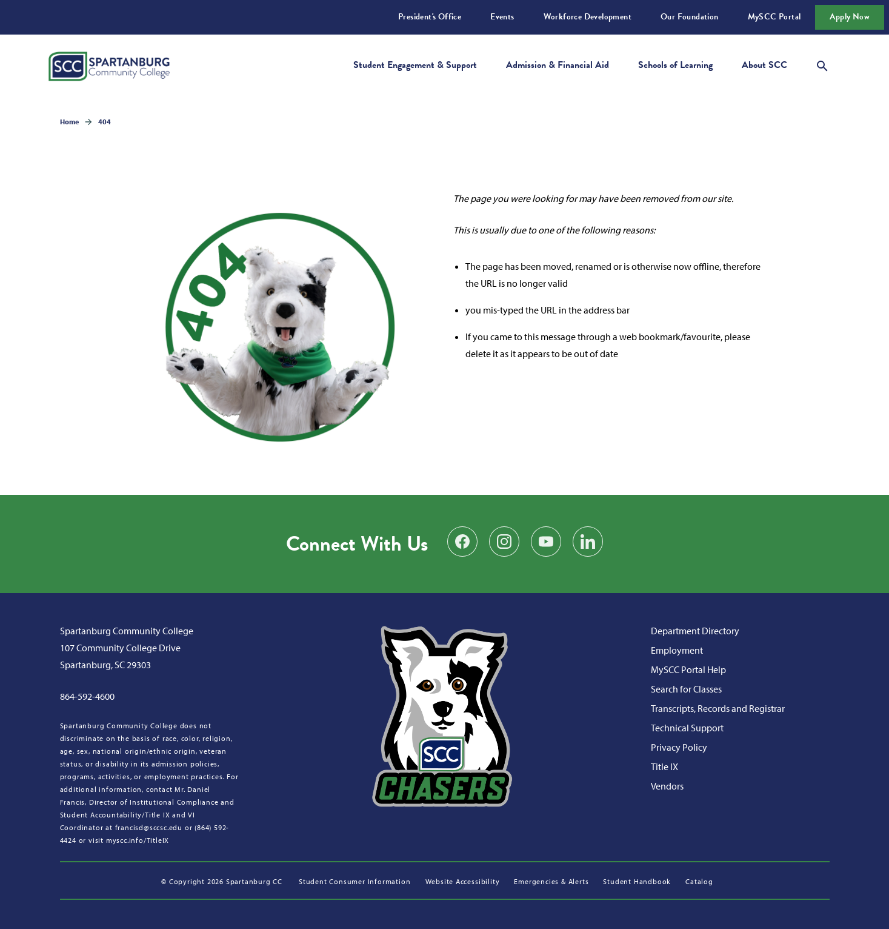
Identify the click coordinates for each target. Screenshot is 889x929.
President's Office (429, 16)
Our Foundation (690, 16)
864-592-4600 (87, 696)
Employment (677, 650)
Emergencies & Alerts (551, 881)
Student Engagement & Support (415, 65)
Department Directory (695, 631)
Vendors (667, 786)
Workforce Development (587, 16)
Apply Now (850, 16)
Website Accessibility (462, 881)
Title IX (664, 766)
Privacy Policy (679, 747)
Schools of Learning (675, 65)
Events (502, 16)
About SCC (764, 65)
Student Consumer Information (354, 881)
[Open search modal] (822, 64)
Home (69, 121)
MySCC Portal (774, 16)
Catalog (699, 881)
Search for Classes (686, 689)
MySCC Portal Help (688, 669)
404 (104, 121)
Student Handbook (637, 881)
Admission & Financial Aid (557, 65)
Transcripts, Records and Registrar (718, 708)
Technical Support (687, 728)
